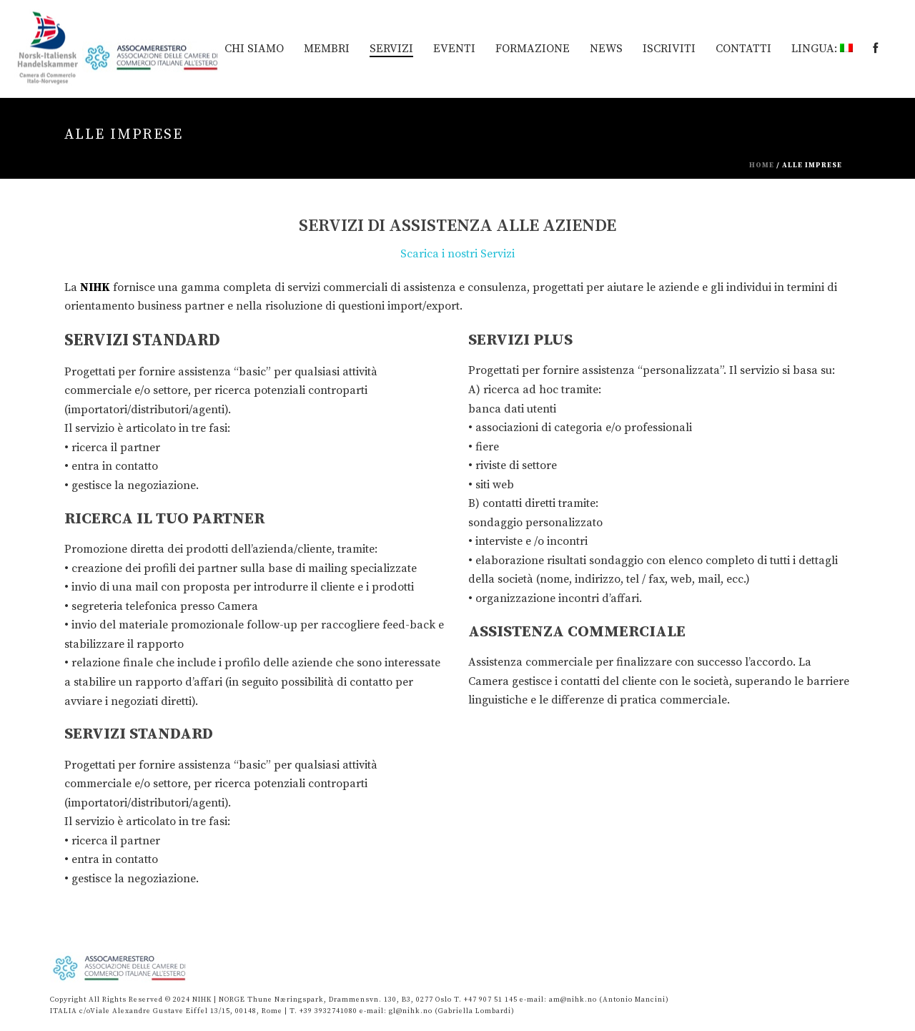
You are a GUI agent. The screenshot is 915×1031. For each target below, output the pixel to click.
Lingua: (822, 48)
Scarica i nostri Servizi (457, 254)
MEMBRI (327, 48)
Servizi (391, 48)
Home (761, 165)
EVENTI (454, 48)
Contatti (743, 48)
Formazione (532, 48)
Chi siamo (254, 48)
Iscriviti (669, 48)
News (606, 48)
